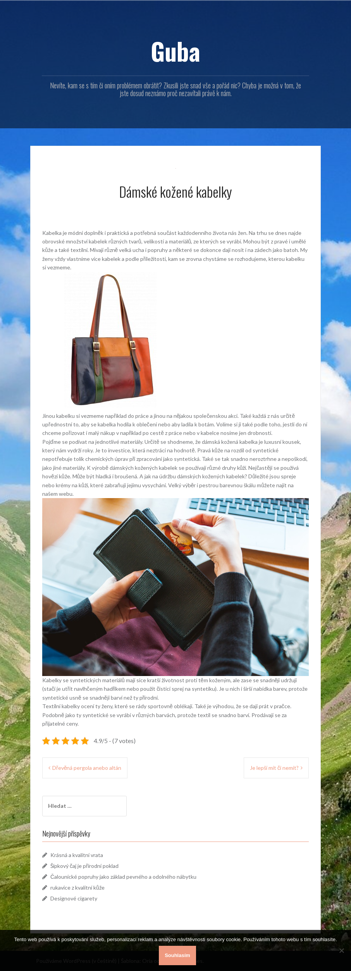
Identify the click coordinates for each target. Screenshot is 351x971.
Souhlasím (177, 955)
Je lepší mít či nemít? (274, 767)
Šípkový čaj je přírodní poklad (84, 865)
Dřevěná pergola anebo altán (86, 767)
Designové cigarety (73, 898)
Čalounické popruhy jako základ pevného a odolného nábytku (123, 876)
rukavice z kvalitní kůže (77, 887)
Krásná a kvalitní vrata (76, 855)
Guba (175, 51)
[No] (341, 950)
